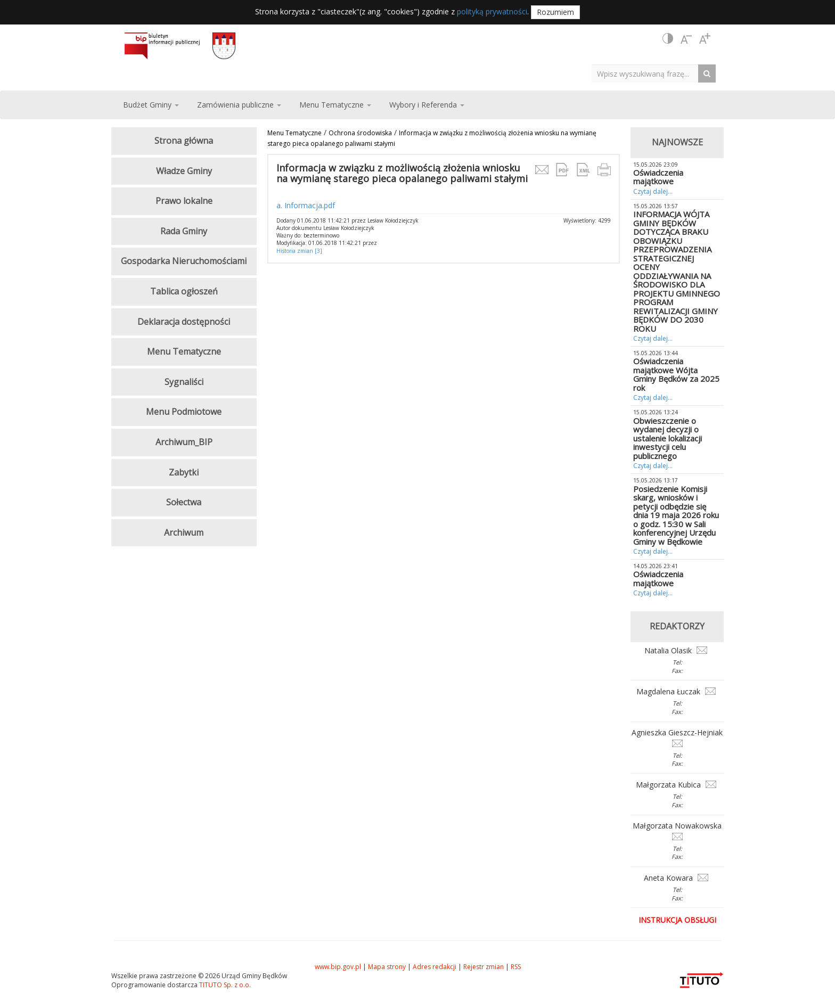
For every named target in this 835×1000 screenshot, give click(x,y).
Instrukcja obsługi (677, 920)
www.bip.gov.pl (338, 966)
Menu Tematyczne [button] (335, 105)
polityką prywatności (492, 11)
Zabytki (184, 472)
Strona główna (183, 140)
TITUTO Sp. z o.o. (224, 984)
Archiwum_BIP (183, 442)
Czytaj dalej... (653, 191)
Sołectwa (183, 502)
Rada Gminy (183, 231)
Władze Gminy (184, 171)
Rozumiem (555, 12)
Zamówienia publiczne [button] (239, 105)
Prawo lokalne (183, 201)
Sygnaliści (184, 382)
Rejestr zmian (483, 966)
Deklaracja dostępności (183, 321)
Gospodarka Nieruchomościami (184, 261)
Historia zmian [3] (299, 251)
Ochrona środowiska (360, 132)
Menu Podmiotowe (184, 411)
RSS (516, 966)
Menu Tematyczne (294, 132)
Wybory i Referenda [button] (426, 105)
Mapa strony (387, 966)
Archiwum (183, 532)
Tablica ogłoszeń (184, 291)
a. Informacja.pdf (305, 205)
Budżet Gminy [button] (151, 105)
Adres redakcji (434, 966)
